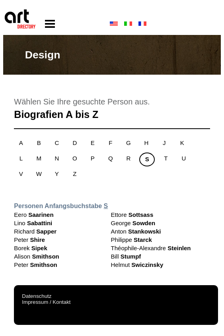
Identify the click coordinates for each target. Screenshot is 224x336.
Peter (29, 239)
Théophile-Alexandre (151, 248)
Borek (30, 248)
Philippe (131, 239)
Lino (33, 223)
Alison (36, 256)
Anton (136, 231)
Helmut (137, 264)
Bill (126, 256)
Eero (33, 214)
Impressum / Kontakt (46, 302)
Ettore (132, 214)
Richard (35, 231)
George (133, 223)
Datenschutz (36, 296)
